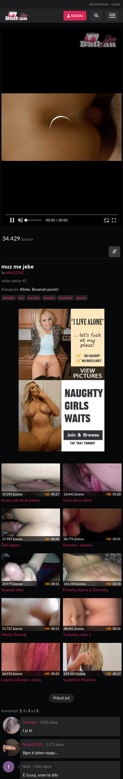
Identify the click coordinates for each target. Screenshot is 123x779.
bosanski (65, 298)
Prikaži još (61, 698)
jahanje (49, 298)
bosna (81, 298)
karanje (33, 298)
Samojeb (30, 722)
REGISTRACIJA (98, 4)
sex (21, 298)
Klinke (25, 289)
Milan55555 (33, 744)
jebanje (8, 298)
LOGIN (115, 4)
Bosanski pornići (45, 289)
